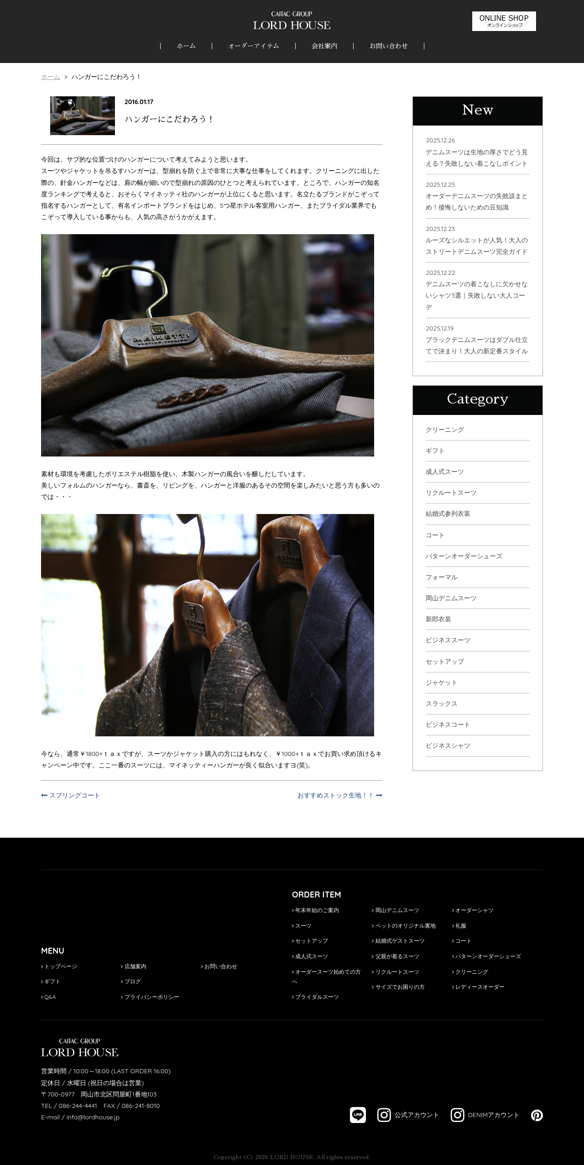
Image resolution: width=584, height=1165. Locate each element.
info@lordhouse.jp (93, 1117)
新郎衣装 (438, 619)
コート (435, 535)
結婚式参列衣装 (448, 513)
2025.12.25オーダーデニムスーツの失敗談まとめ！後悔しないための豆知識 (477, 195)
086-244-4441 (78, 1106)
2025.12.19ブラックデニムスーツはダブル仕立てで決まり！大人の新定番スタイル (477, 339)
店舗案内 (133, 966)
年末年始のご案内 (315, 910)
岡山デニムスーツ (451, 598)
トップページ (59, 966)
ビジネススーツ (448, 640)
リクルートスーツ (451, 492)
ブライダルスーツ (315, 996)
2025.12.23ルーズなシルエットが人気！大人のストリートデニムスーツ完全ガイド (477, 240)
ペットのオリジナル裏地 (403, 925)
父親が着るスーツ (395, 956)
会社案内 (324, 46)
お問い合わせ (389, 46)
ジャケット (442, 682)
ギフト (435, 450)
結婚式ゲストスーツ (398, 940)
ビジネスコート (448, 724)
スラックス (442, 703)
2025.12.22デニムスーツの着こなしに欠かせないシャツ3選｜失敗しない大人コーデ (477, 289)
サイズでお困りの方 (398, 986)
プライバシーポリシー (150, 996)
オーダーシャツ (473, 910)
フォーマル (442, 577)
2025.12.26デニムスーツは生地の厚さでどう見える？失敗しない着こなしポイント (477, 151)
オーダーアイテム (253, 46)
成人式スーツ (445, 471)
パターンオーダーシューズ (464, 556)
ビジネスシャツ (448, 745)
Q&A (48, 996)
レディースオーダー (478, 986)
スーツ (302, 925)
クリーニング (445, 429)
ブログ (131, 981)
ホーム (186, 46)
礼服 (459, 925)
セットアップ (445, 661)
